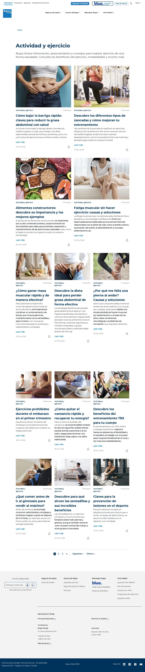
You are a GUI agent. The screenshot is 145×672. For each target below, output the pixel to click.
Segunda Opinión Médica (74, 586)
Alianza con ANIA (124, 590)
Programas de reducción (127, 594)
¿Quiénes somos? (71, 582)
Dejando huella (123, 598)
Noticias (67, 590)
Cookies (33, 666)
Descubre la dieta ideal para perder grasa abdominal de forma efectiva (70, 297)
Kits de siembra (124, 586)
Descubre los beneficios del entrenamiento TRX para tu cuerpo (108, 416)
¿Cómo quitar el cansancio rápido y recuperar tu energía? (71, 414)
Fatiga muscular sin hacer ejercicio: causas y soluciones (97, 210)
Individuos (8, 3)
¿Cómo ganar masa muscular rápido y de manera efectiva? (32, 295)
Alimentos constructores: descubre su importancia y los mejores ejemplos (39, 212)
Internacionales (47, 582)
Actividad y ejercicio (24, 110)
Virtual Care (97, 583)
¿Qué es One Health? (126, 582)
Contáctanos (43, 625)
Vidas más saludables (101, 587)
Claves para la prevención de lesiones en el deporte (110, 501)
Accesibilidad (41, 663)
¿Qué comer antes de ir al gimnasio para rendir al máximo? (33, 501)
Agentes (27, 3)
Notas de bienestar (100, 591)
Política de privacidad (11, 663)
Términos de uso (28, 663)
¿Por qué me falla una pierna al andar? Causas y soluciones (110, 295)
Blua (102, 3)
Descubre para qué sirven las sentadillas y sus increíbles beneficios (72, 503)
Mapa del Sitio (8, 666)
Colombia (95, 628)
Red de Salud (121, 3)
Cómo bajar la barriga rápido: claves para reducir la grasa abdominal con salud (39, 120)
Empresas (18, 3)
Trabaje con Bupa (22, 666)
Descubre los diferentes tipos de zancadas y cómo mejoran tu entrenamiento (99, 120)
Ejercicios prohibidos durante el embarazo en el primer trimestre (33, 414)
